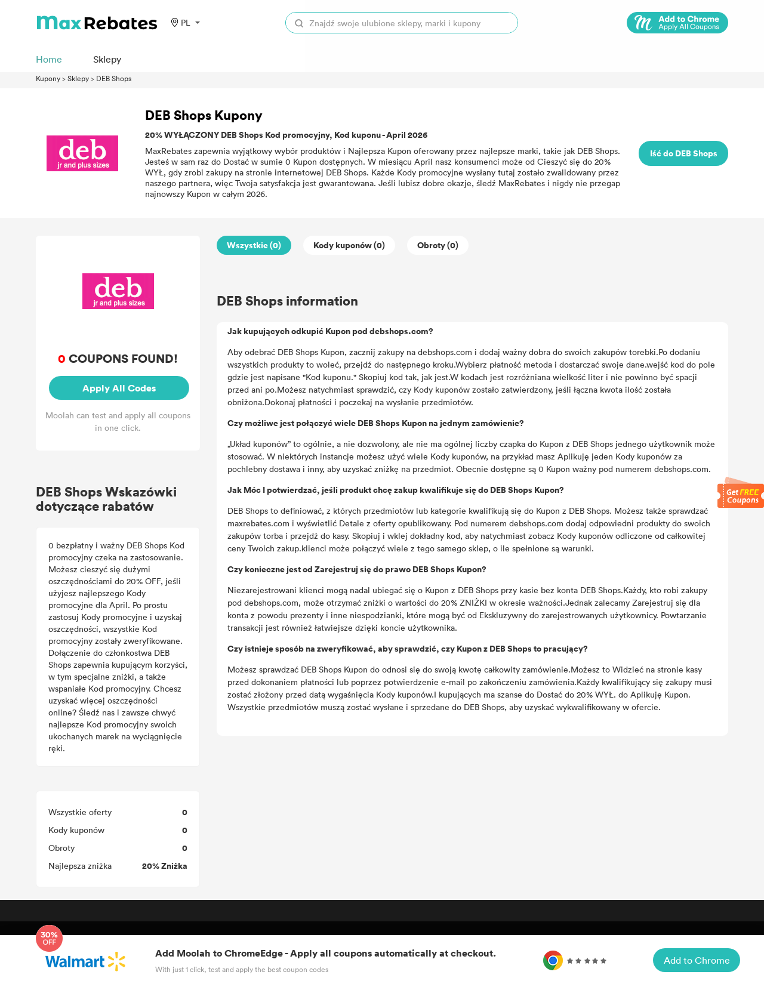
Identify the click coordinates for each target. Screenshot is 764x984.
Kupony (48, 78)
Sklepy (78, 78)
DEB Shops (113, 78)
